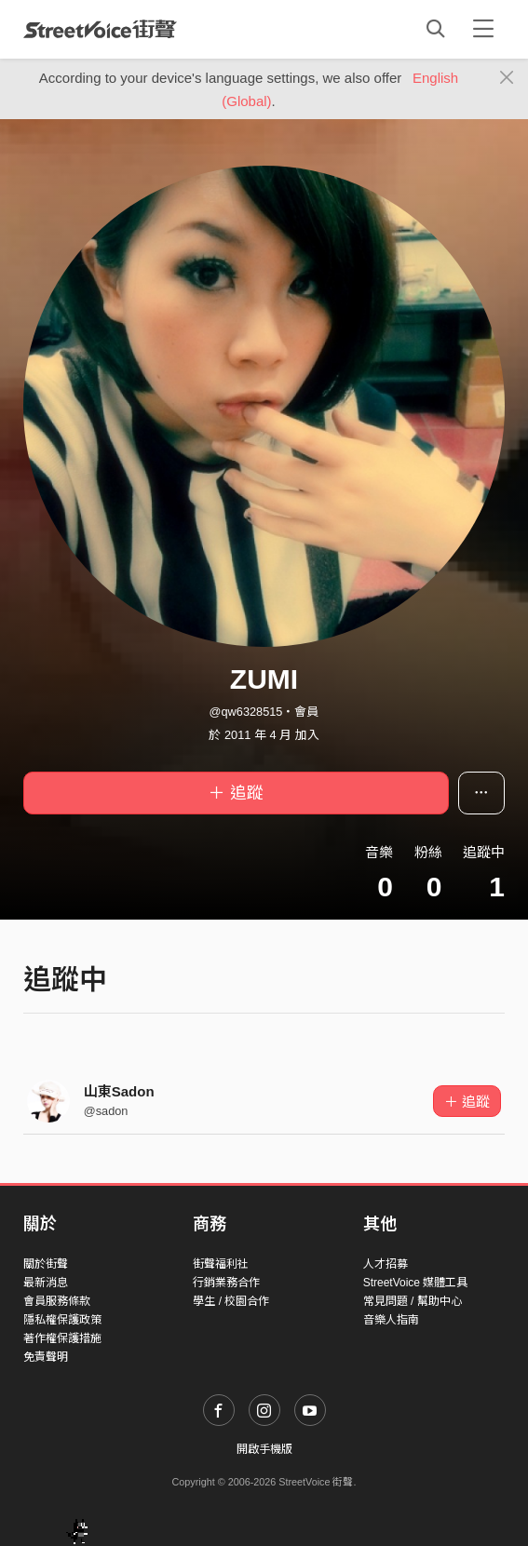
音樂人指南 (391, 1319)
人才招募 (385, 1263)
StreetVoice (100, 29)
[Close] (507, 78)
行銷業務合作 (226, 1282)
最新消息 (45, 1282)
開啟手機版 (264, 1449)
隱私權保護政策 (62, 1319)
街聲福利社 (221, 1263)
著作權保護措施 (62, 1338)
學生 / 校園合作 (231, 1301)
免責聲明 (45, 1357)
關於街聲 (45, 1263)
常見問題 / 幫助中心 (412, 1301)
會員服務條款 (56, 1301)
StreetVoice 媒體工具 (415, 1282)
